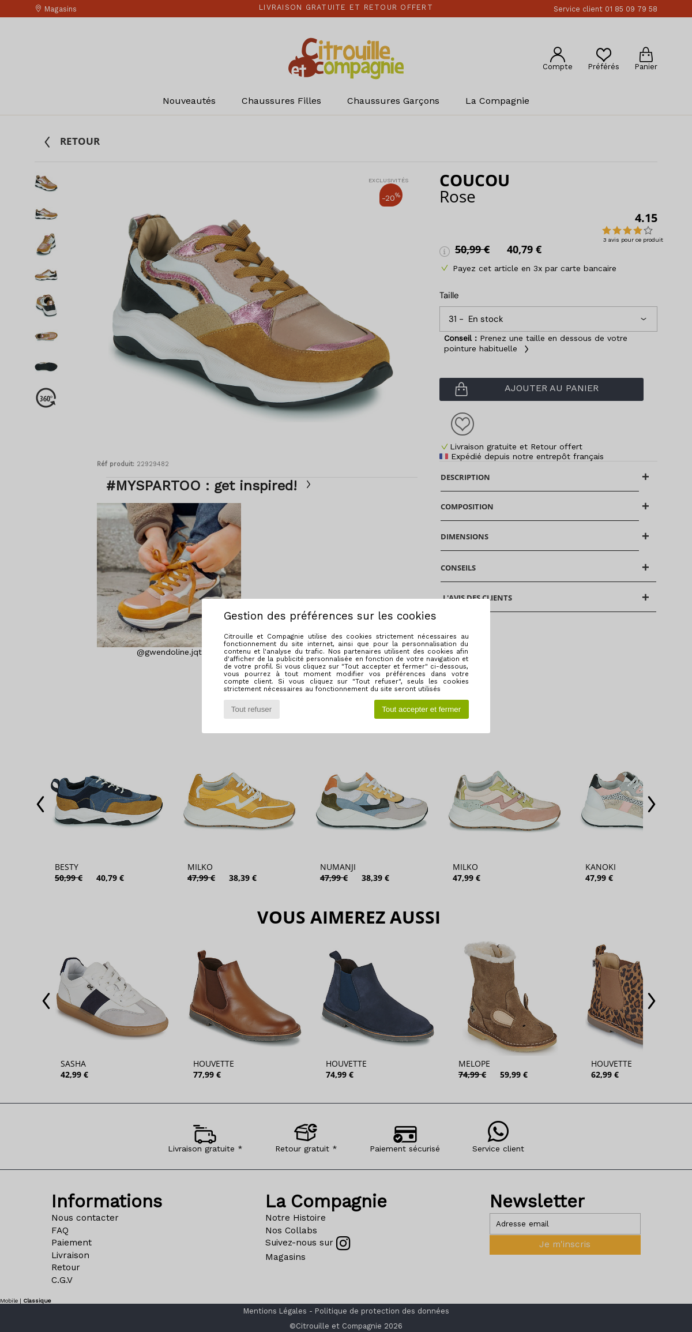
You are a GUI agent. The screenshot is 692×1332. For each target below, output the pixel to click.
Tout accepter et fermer (421, 709)
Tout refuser (251, 709)
